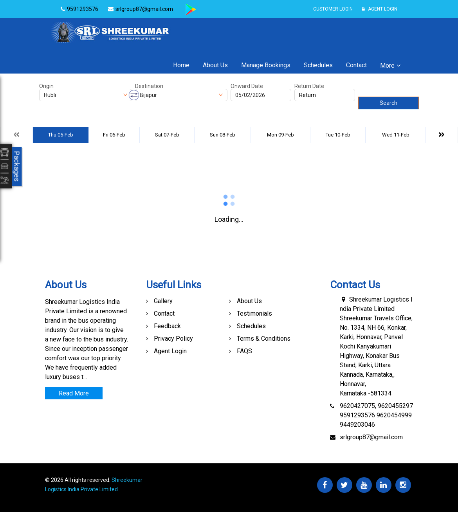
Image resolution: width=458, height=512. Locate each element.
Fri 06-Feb (114, 135)
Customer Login (333, 9)
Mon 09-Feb (280, 135)
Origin (46, 86)
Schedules (318, 65)
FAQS (244, 351)
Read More (74, 393)
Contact (356, 65)
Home (181, 65)
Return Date (309, 86)
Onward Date (247, 86)
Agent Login (379, 9)
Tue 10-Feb (338, 135)
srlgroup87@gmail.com (371, 437)
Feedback (167, 326)
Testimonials (254, 313)
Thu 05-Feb (60, 135)
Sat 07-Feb (167, 135)
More (387, 65)
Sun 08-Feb (222, 135)
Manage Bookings (265, 65)
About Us (215, 65)
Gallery (163, 301)
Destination (149, 86)
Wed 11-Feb (395, 135)
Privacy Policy (173, 338)
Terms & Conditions (263, 338)
